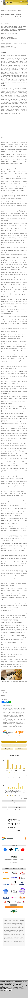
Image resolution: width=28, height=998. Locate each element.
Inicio (2, 10)
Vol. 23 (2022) (13, 10)
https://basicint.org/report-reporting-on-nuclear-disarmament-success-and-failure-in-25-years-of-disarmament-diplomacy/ (12, 190)
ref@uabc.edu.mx (6, 927)
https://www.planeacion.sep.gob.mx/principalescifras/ (13, 254)
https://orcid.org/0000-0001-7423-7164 (8, 40)
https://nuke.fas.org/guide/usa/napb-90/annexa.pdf (13, 279)
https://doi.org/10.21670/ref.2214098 (9, 33)
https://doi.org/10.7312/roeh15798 (9, 523)
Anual (21, 776)
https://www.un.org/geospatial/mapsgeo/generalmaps (13, 558)
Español (14, 804)
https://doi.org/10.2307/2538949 (8, 230)
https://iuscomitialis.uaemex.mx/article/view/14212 (13, 550)
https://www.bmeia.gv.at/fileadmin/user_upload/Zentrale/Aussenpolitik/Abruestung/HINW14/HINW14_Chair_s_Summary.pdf (14, 294)
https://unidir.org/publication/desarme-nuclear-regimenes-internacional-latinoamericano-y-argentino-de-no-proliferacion (12, 654)
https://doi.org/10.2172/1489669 (18, 423)
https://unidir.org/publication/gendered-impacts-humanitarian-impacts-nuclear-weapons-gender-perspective (12, 242)
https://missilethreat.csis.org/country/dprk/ (11, 465)
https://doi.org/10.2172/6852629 (8, 305)
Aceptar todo (7, 990)
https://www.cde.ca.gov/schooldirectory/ (12, 198)
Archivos (7, 10)
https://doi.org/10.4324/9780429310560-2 (10, 269)
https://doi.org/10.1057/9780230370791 (10, 505)
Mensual (25, 776)
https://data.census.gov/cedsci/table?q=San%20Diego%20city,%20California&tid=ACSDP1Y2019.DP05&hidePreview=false (13, 609)
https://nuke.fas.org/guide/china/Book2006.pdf (12, 413)
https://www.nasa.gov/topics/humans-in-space (12, 478)
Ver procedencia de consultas (14, 809)
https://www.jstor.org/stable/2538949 (10, 228)
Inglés (14, 802)
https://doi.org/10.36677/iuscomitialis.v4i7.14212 (15, 552)
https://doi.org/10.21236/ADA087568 (9, 306)
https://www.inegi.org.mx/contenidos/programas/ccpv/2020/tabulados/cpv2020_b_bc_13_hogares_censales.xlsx (13, 350)
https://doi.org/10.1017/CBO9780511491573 (11, 472)
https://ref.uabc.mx (21, 926)
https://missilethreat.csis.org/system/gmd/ (11, 455)
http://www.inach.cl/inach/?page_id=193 (10, 338)
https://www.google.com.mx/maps (9, 331)
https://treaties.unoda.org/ (7, 585)
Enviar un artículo (17, 807)
